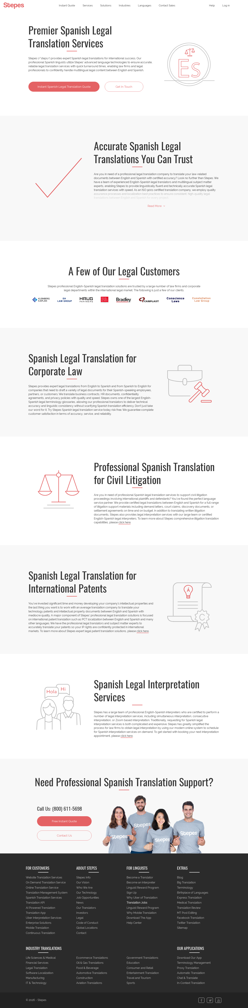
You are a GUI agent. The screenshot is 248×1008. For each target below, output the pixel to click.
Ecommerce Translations (92, 958)
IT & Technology (36, 983)
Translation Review (189, 907)
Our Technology (86, 892)
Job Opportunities (87, 897)
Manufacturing (35, 978)
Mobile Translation (37, 928)
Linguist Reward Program (143, 887)
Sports (131, 983)
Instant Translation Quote (64, 86)
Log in (226, 5)
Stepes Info (83, 877)
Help (212, 5)
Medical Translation (189, 902)
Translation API (35, 902)
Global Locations (87, 928)
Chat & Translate (187, 978)
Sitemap (182, 928)
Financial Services (37, 963)
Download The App (139, 917)
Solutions (105, 5)
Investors (82, 912)
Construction (84, 978)
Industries (124, 5)
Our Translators (86, 907)
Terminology (185, 887)
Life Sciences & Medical (41, 958)
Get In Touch (124, 86)
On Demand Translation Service (46, 882)
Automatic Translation (191, 973)
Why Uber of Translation (142, 897)
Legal (79, 917)
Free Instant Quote (64, 821)
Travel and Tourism (139, 978)
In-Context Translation (191, 983)
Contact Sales (167, 5)
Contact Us (64, 835)
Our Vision (82, 882)
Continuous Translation (40, 933)
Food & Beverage (87, 968)
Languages (144, 5)
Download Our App (189, 958)
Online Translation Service (42, 887)
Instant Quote (67, 5)
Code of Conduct (87, 923)
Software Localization (39, 973)
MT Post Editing (187, 912)
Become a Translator (140, 877)
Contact (81, 933)
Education (133, 963)
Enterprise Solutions (38, 923)
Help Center (134, 923)
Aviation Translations (89, 983)
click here (124, 522)
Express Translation (189, 897)
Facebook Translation (190, 917)
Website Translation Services (44, 877)
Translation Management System (47, 892)
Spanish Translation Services (44, 897)
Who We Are (84, 887)
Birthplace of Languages (192, 892)
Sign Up (132, 892)
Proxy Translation (188, 968)
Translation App (36, 912)
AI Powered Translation (40, 907)
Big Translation (186, 882)
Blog (180, 877)
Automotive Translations (91, 973)
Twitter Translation (188, 923)
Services (88, 5)
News (80, 902)
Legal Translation (36, 968)
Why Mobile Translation (141, 912)
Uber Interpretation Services (43, 917)
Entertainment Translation (143, 973)
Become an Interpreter (141, 882)
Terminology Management (194, 963)
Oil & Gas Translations (90, 963)
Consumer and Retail (140, 968)
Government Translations (142, 958)
